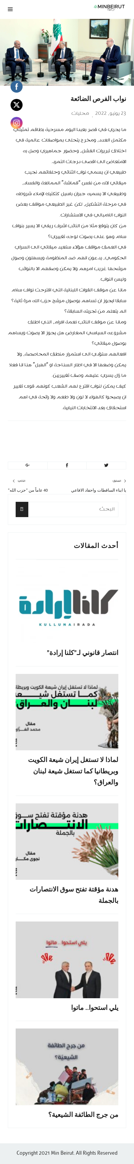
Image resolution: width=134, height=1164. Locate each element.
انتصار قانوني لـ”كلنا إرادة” (82, 653)
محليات (80, 113)
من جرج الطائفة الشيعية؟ (83, 1115)
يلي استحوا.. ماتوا (94, 1008)
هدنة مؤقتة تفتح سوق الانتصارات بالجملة (74, 894)
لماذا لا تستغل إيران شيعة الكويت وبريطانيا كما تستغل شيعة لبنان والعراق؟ (73, 771)
